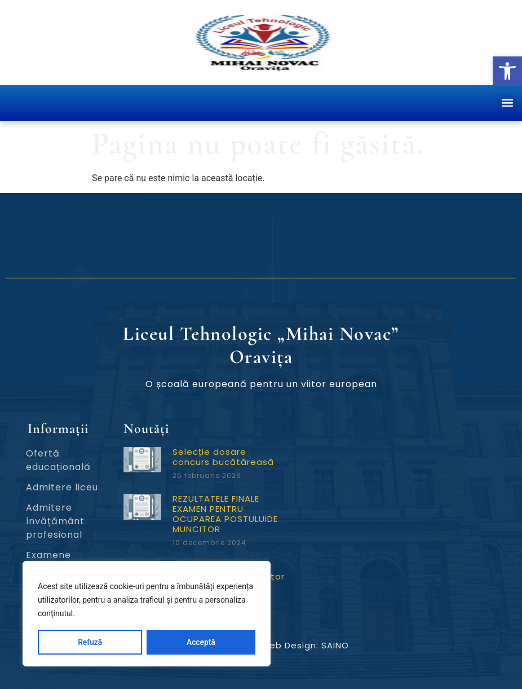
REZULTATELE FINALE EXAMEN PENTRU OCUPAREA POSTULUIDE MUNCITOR (225, 514)
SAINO (335, 645)
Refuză (90, 642)
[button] (507, 71)
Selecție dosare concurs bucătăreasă (223, 457)
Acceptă (201, 642)
